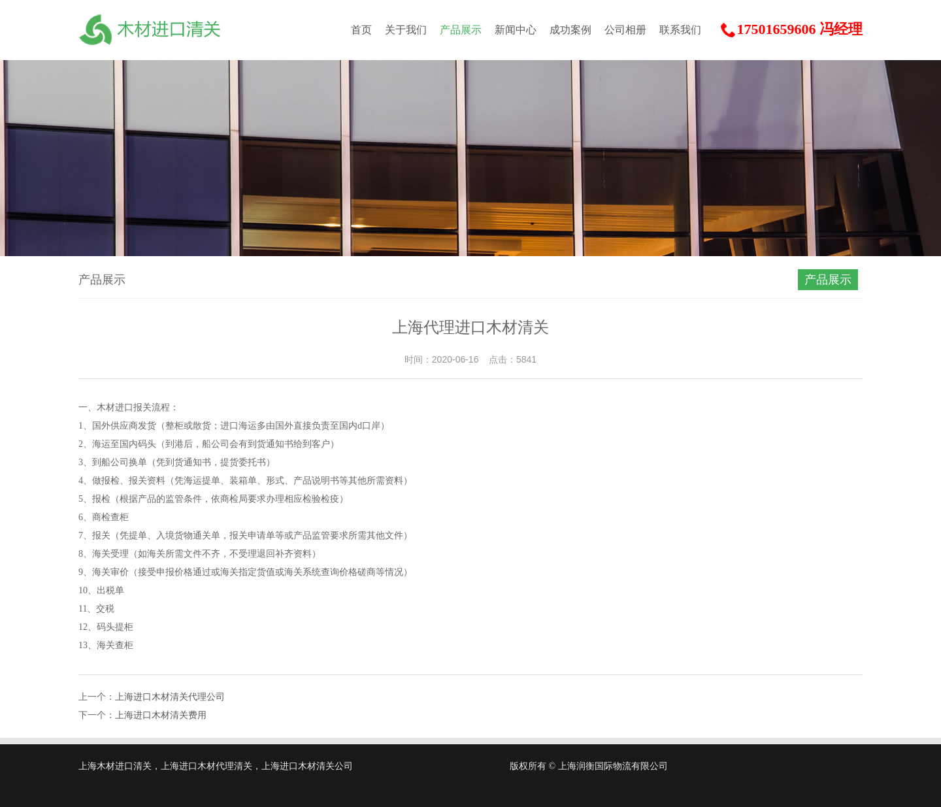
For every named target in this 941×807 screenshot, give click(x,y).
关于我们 (406, 29)
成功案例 (570, 29)
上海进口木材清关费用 (160, 715)
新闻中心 (516, 29)
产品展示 (461, 29)
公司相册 (625, 29)
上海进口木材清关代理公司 (170, 697)
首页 (361, 29)
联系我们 (680, 29)
